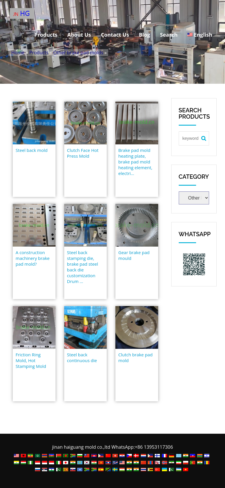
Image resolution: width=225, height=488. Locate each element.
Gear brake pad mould (134, 255)
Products (46, 34)
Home (17, 52)
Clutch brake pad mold (135, 357)
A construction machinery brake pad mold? (33, 258)
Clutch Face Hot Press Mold (83, 153)
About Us (79, 34)
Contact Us (115, 34)
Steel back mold (31, 150)
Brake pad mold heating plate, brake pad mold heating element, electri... (135, 161)
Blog (144, 34)
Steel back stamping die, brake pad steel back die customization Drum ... (82, 266)
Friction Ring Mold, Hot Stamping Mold (31, 360)
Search (169, 34)
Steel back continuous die (82, 357)
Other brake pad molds (78, 52)
